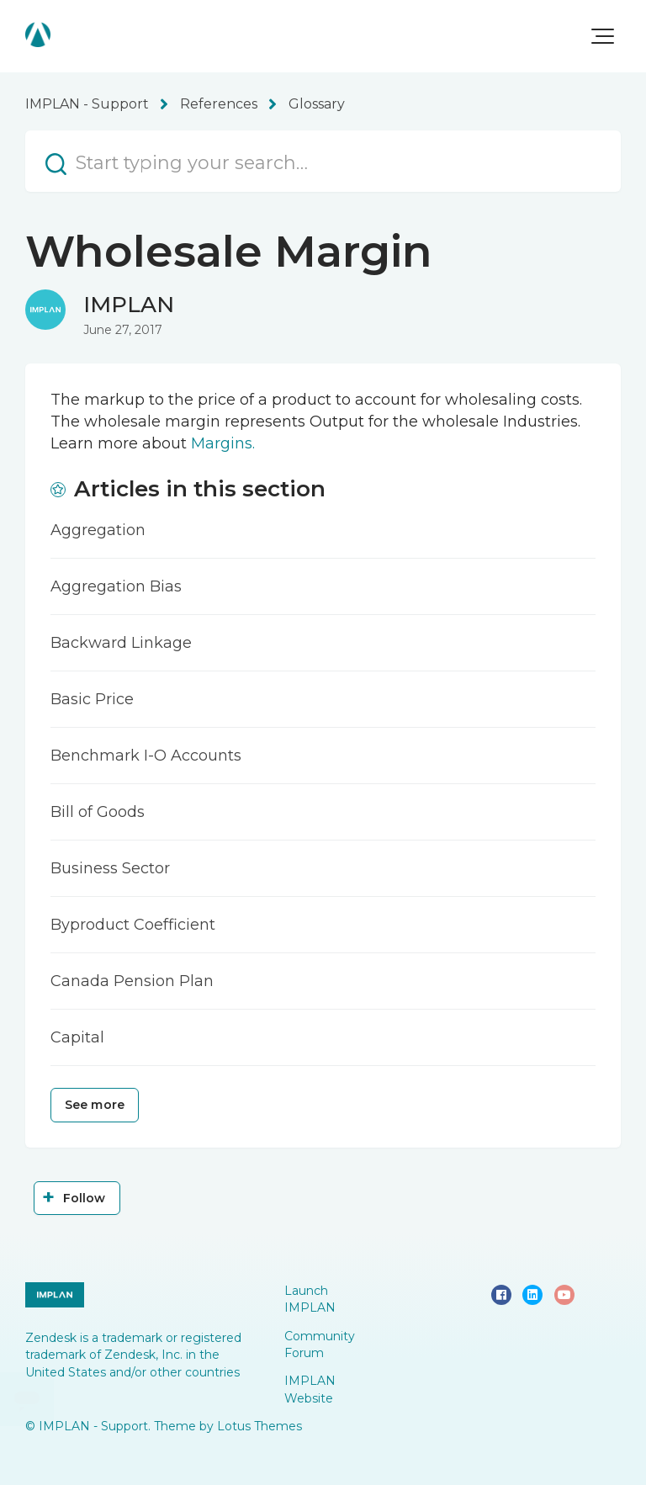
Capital (77, 1037)
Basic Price (92, 699)
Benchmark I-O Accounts (145, 755)
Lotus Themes (259, 1426)
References (218, 104)
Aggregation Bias (116, 586)
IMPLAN (128, 304)
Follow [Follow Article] (84, 1198)
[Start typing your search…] (323, 161)
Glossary (317, 104)
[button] (603, 36)
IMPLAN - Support (87, 104)
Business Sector (110, 868)
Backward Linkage (121, 643)
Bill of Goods (97, 812)
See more (94, 1104)
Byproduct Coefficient (132, 924)
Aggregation (98, 530)
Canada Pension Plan (132, 981)
